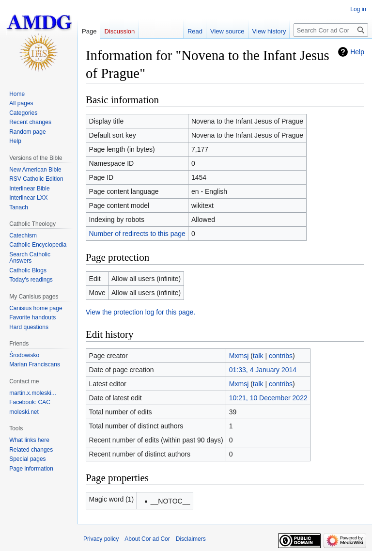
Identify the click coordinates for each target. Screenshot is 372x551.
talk (258, 356)
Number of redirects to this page (137, 233)
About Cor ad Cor (147, 538)
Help (357, 52)
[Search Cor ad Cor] (331, 30)
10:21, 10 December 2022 (268, 398)
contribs (281, 356)
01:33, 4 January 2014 (262, 370)
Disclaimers (191, 538)
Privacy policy (101, 538)
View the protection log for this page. (140, 312)
